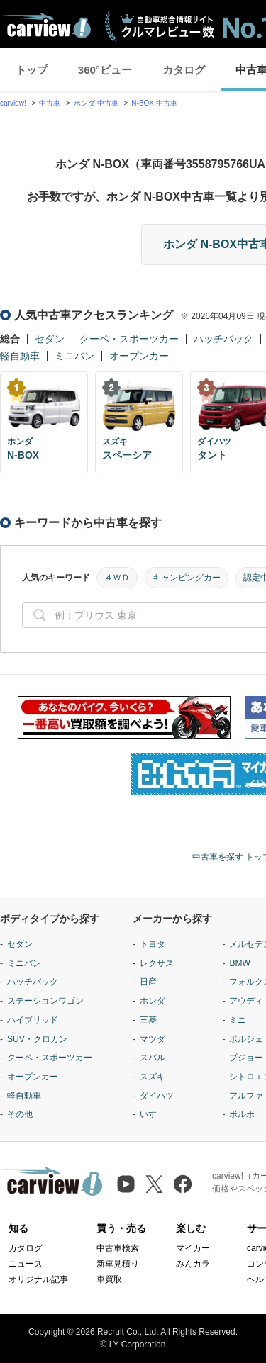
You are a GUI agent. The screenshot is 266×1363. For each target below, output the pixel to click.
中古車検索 (117, 1248)
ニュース (26, 1264)
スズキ (152, 1077)
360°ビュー (105, 70)
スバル (152, 1057)
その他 (20, 1114)
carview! (13, 103)
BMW (239, 963)
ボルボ (242, 1114)
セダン (50, 338)
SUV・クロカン (37, 1039)
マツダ (152, 1039)
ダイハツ (157, 1096)
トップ (32, 70)
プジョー (246, 1057)
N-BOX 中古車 (154, 103)
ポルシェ (246, 1039)
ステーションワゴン (45, 1001)
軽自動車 (20, 355)
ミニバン (74, 355)
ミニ (237, 1020)
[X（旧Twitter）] (154, 1184)
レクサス (157, 963)
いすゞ (152, 1114)
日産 (148, 982)
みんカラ (193, 1264)
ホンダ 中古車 (96, 103)
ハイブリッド (32, 1020)
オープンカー (139, 355)
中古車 (49, 103)
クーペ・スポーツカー (129, 338)
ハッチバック (223, 338)
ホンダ (152, 1001)
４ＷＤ (117, 578)
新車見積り (117, 1264)
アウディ (246, 1001)
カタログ (183, 70)
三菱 (148, 1020)
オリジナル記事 (38, 1279)
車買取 (109, 1279)
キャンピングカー (187, 578)
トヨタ (152, 944)
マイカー (193, 1248)
